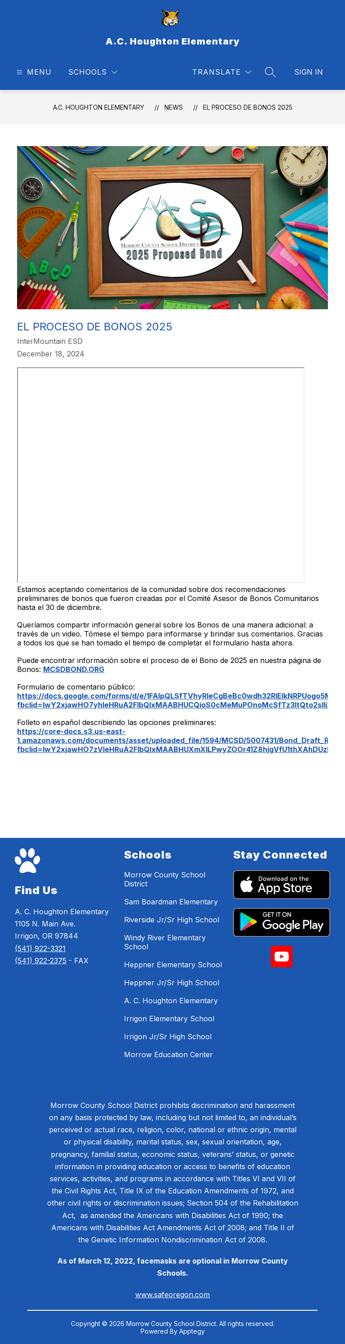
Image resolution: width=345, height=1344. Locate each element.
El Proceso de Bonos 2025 (247, 107)
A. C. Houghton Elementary (171, 1000)
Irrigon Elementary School (169, 1018)
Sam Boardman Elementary (171, 901)
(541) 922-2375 (40, 960)
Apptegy (192, 1331)
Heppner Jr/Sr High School (171, 982)
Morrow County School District (164, 879)
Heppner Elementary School (173, 964)
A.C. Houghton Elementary (98, 107)
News (173, 107)
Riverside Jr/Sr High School (171, 919)
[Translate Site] (221, 72)
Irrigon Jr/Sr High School (168, 1036)
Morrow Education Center (168, 1054)
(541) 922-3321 (40, 948)
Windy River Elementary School (165, 942)
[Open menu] (33, 72)
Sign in (308, 71)
